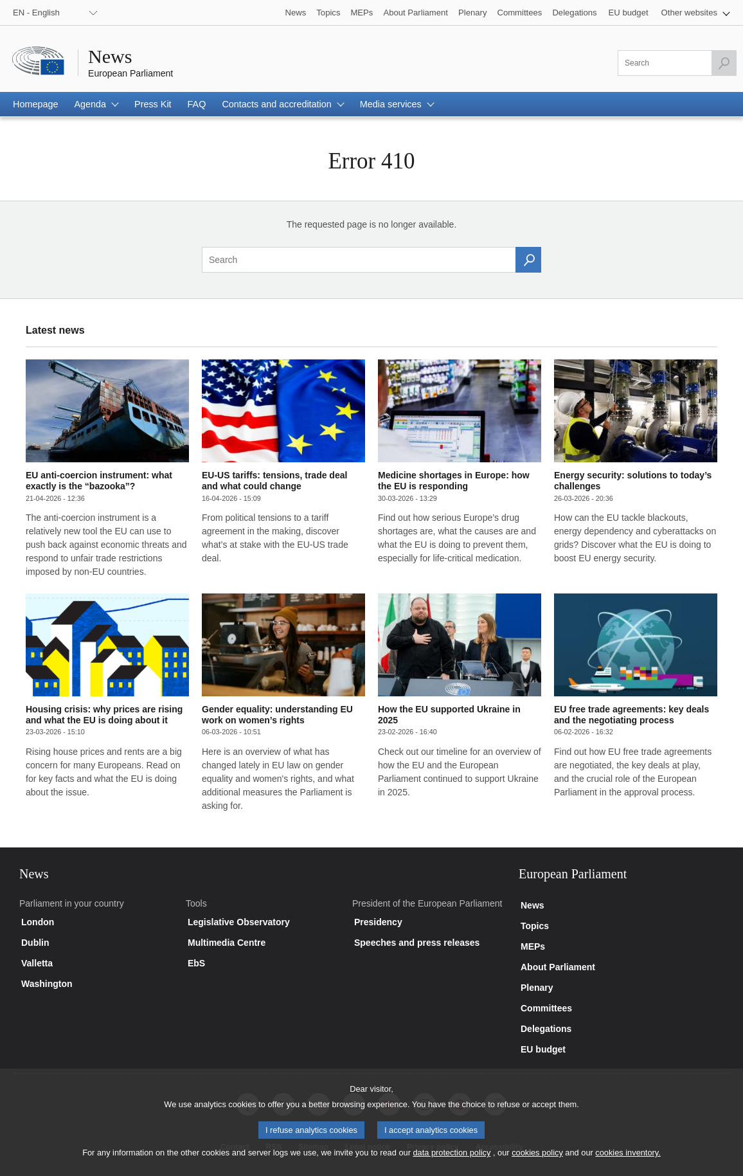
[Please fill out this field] (677, 63)
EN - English (36, 12)
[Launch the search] (724, 63)
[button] (696, 12)
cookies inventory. (627, 1159)
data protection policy (451, 1159)
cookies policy (537, 1159)
